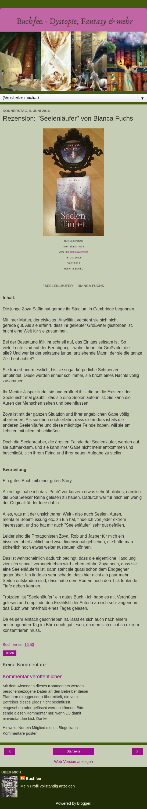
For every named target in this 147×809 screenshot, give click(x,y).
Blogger (83, 803)
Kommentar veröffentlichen (33, 676)
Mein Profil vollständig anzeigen (47, 786)
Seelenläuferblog (79, 252)
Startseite (73, 751)
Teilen (9, 653)
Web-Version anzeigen (73, 761)
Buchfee (33, 778)
